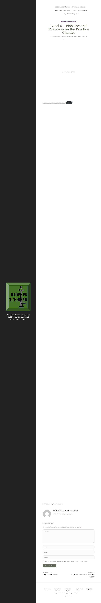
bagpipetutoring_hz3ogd (69, 36)
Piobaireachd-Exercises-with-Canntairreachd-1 (54, 103)
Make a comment (82, 36)
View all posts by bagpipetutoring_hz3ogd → (63, 514)
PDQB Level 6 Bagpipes (68, 21)
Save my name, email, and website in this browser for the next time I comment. (65, 561)
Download (69, 103)
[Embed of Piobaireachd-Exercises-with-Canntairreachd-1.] (68, 72)
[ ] (68, 596)
